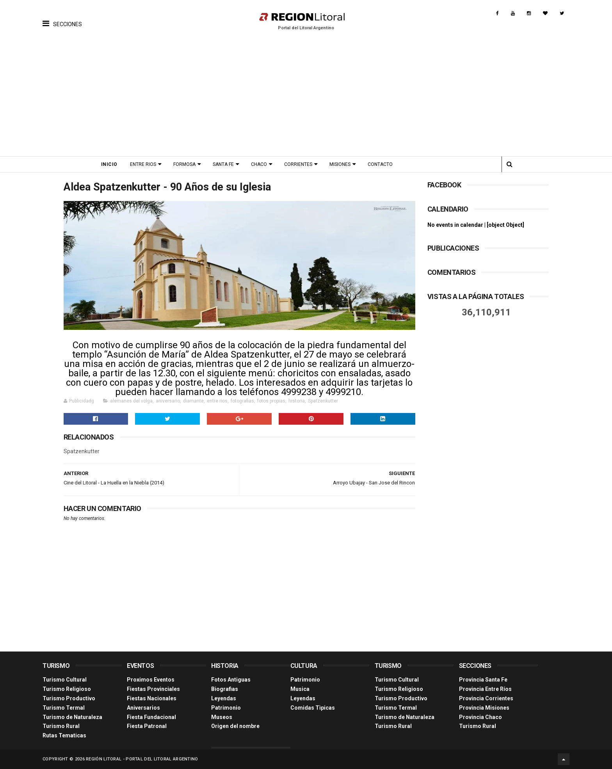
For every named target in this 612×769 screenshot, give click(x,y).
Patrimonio (226, 708)
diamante (193, 401)
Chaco (259, 164)
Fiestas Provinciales (153, 689)
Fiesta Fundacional (151, 717)
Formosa (184, 164)
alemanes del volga (131, 401)
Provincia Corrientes (486, 698)
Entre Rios (143, 164)
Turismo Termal (64, 708)
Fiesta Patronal (147, 726)
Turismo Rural (61, 726)
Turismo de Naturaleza (72, 717)
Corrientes (298, 164)
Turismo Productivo (69, 698)
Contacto (380, 164)
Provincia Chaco (480, 717)
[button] (62, 17)
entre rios (217, 401)
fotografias (242, 401)
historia (296, 401)
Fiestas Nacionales (151, 698)
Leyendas (223, 698)
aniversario (168, 401)
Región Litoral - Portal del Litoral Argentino (142, 759)
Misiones (339, 164)
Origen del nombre (235, 726)
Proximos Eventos (150, 679)
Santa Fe (223, 164)
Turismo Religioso (67, 689)
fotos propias (271, 401)
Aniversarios (143, 708)
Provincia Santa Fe (483, 679)
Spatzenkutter (323, 401)
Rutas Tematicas (64, 735)
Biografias (224, 689)
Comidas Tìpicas (312, 708)
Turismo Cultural (65, 679)
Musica (300, 689)
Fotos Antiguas (231, 679)
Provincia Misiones (484, 708)
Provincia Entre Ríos (485, 689)
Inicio (109, 164)
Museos (221, 717)
